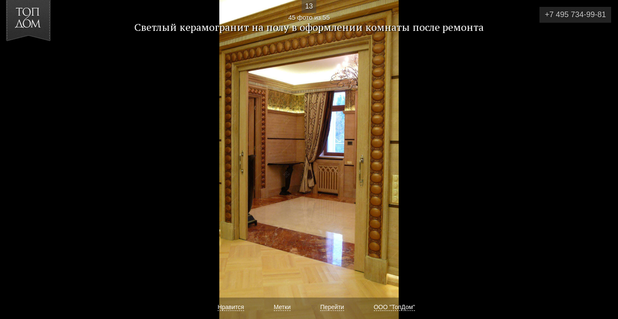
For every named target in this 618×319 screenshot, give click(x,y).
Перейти (332, 307)
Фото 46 (601, 159)
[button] (38, 56)
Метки (282, 307)
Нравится (231, 307)
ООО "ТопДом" (394, 307)
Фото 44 (16, 159)
